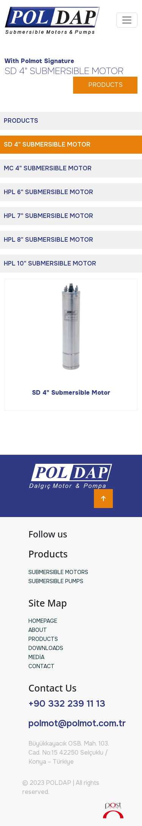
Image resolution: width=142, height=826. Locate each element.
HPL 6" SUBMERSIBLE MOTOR (48, 192)
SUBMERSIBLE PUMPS (55, 581)
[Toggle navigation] (126, 20)
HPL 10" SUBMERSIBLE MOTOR (50, 263)
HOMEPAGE (42, 621)
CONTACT (41, 666)
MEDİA (36, 657)
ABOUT (37, 630)
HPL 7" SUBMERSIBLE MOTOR (48, 216)
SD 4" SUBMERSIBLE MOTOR (47, 144)
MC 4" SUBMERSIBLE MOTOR (48, 168)
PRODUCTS (105, 85)
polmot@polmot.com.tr (77, 723)
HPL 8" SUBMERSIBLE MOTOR (48, 240)
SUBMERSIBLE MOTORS (58, 572)
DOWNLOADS (45, 648)
